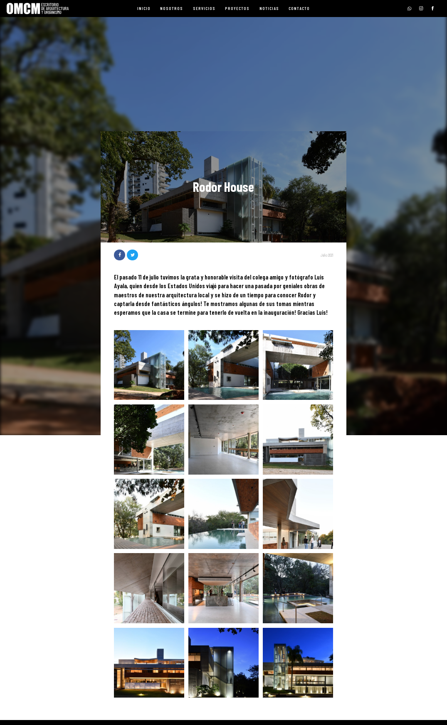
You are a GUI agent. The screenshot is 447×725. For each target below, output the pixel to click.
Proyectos (237, 8)
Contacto (299, 8)
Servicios (204, 8)
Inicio (144, 8)
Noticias (269, 8)
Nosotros (171, 8)
